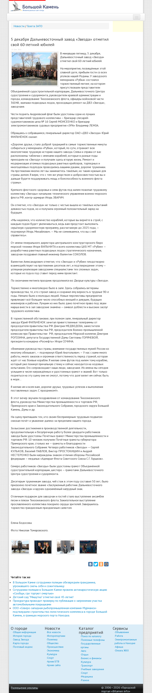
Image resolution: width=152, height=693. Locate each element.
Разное (85, 680)
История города (22, 635)
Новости (19, 26)
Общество (52, 643)
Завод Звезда (21, 639)
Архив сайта (53, 665)
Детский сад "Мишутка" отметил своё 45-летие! (43, 597)
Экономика (53, 650)
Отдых (84, 654)
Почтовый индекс (23, 646)
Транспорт (87, 665)
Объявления (122, 632)
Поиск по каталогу (91, 636)
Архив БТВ (53, 661)
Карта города (20, 643)
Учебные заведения (92, 669)
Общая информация (24, 632)
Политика (52, 639)
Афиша (119, 646)
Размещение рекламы (24, 688)
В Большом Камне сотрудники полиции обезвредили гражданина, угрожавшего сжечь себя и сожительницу (54, 584)
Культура (52, 654)
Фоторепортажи (56, 635)
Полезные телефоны (93, 639)
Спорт (50, 657)
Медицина (87, 676)
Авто (83, 650)
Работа (119, 635)
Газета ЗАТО (34, 26)
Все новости (54, 632)
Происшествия (55, 646)
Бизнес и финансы (91, 658)
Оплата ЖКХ (122, 650)
